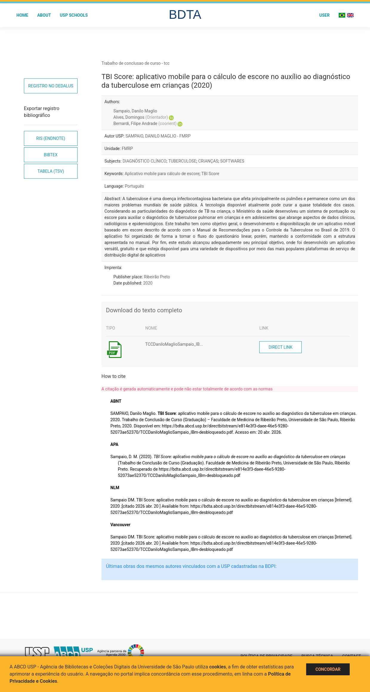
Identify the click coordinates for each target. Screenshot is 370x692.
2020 (147, 283)
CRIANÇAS (208, 161)
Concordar (327, 669)
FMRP (127, 148)
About (44, 15)
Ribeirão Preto (157, 276)
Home (22, 15)
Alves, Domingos (140, 117)
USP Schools (74, 15)
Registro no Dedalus (50, 86)
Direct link (280, 347)
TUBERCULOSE (182, 161)
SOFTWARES (232, 161)
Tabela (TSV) (50, 171)
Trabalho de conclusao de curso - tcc (135, 63)
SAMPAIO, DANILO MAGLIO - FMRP (158, 136)
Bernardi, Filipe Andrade (145, 123)
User (324, 15)
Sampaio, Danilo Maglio (135, 111)
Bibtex (51, 154)
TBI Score (210, 173)
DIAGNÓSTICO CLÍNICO (144, 161)
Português (134, 186)
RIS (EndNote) (50, 138)
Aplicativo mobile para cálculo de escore (162, 173)
